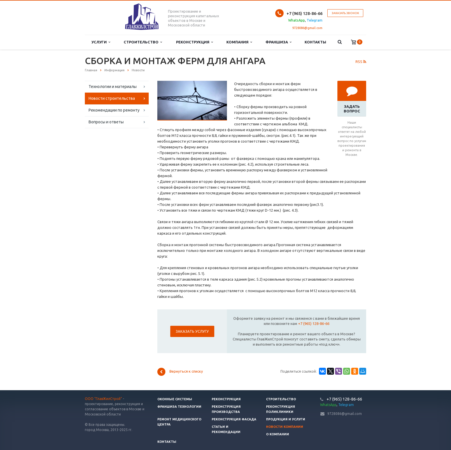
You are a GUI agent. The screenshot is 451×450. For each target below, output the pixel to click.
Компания (239, 42)
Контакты (315, 42)
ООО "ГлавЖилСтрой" (103, 399)
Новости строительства (112, 98)
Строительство (143, 42)
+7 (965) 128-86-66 (313, 323)
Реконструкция (194, 42)
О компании (277, 434)
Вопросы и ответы (106, 122)
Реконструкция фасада (234, 419)
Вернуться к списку (180, 372)
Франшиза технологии (179, 406)
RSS (361, 62)
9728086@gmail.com (307, 28)
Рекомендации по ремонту (114, 110)
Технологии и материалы (113, 86)
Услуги (100, 42)
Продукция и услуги (285, 419)
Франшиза (278, 42)
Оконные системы (174, 399)
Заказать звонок (345, 13)
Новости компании (284, 426)
